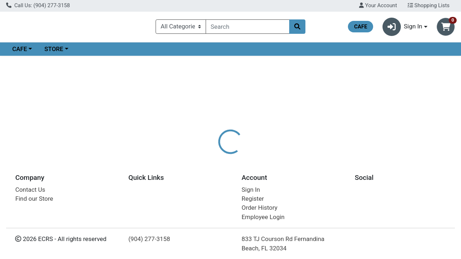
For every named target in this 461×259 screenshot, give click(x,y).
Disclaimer (246, 156)
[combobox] (248, 28)
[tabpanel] (326, 188)
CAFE (19, 51)
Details (212, 156)
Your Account (378, 5)
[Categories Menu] (181, 28)
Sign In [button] (402, 28)
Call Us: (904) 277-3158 (38, 5)
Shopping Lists (428, 5)
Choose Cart (396, 115)
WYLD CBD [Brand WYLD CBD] (282, 185)
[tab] (212, 156)
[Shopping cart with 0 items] (446, 28)
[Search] (248, 28)
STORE (53, 51)
